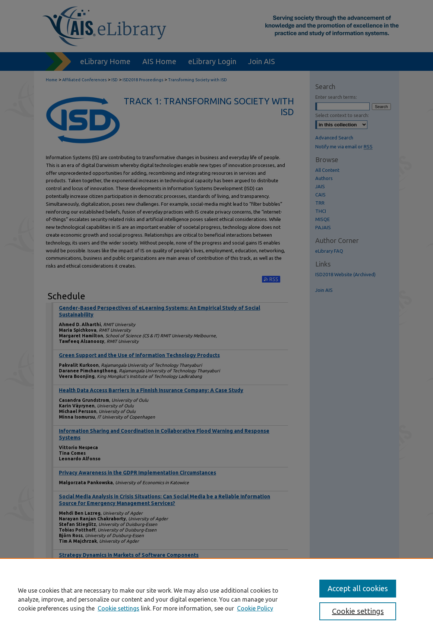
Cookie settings (118, 608)
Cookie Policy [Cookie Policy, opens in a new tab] (255, 608)
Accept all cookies (358, 588)
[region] (216, 599)
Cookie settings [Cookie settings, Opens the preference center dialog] (358, 611)
